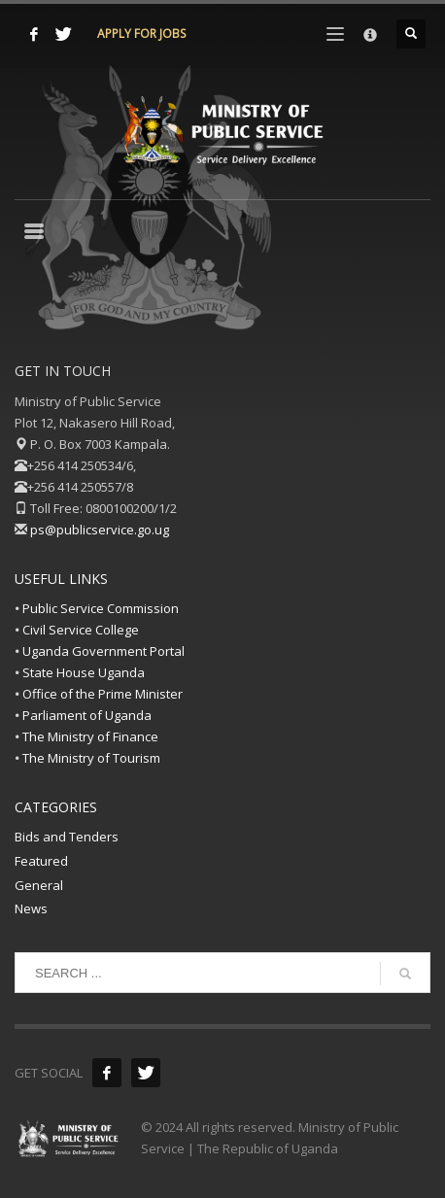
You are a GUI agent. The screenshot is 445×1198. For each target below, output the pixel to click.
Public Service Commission (100, 608)
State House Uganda (83, 672)
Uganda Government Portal (103, 651)
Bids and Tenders (67, 836)
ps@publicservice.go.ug (99, 529)
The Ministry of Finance (90, 736)
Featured (41, 861)
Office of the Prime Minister (102, 693)
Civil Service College (80, 629)
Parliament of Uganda (87, 715)
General (39, 885)
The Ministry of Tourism (91, 758)
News (31, 908)
